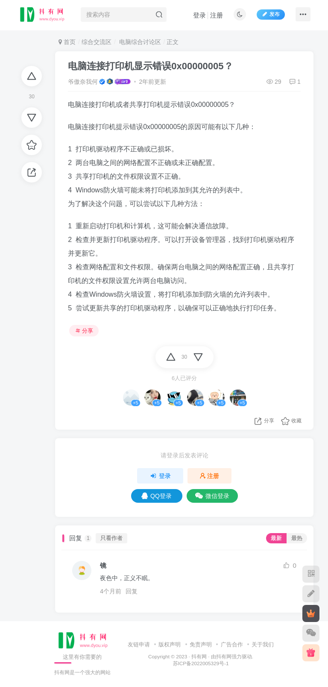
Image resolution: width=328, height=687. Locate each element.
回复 (132, 591)
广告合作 (232, 644)
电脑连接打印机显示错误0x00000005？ (150, 66)
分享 (84, 331)
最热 (296, 538)
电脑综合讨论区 (139, 41)
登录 (199, 15)
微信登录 (212, 495)
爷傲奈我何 (83, 81)
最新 (276, 538)
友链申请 (139, 644)
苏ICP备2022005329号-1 (201, 663)
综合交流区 (96, 41)
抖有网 (199, 656)
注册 (216, 15)
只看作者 (111, 538)
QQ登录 (156, 495)
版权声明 (169, 644)
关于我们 (263, 644)
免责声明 (201, 644)
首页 (67, 41)
